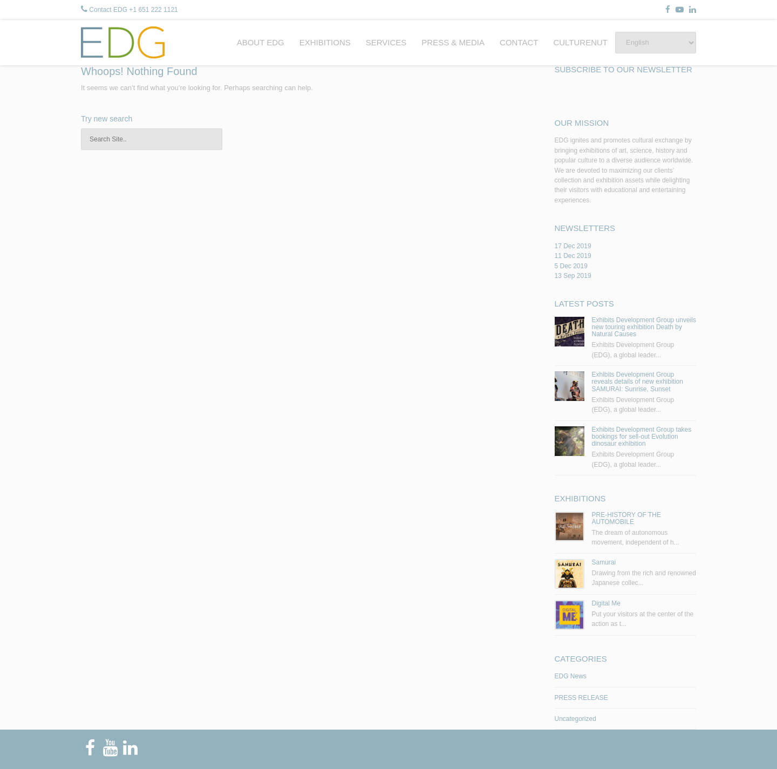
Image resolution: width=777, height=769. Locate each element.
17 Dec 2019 (573, 246)
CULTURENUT (580, 42)
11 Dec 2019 (573, 256)
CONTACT (519, 42)
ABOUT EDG (260, 42)
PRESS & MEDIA (453, 42)
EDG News (571, 676)
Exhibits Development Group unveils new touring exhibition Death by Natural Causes (644, 327)
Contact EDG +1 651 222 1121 (133, 9)
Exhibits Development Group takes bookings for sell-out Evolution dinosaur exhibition (642, 436)
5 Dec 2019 (571, 266)
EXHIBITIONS (325, 42)
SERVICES (386, 42)
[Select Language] (655, 42)
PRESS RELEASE (581, 698)
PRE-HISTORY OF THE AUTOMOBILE (626, 518)
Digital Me (606, 603)
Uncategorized (575, 719)
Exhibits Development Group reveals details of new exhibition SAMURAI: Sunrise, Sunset (637, 381)
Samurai (604, 562)
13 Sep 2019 (573, 276)
